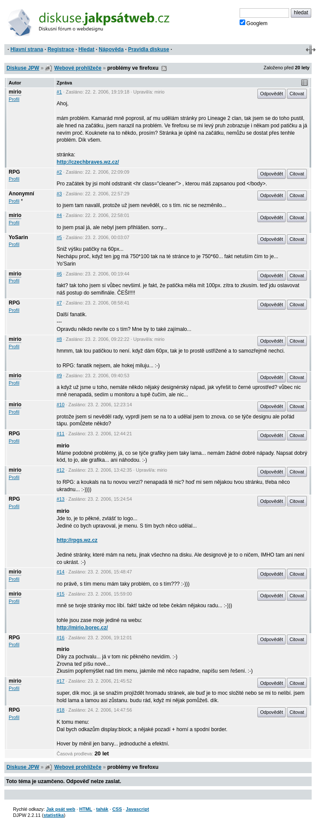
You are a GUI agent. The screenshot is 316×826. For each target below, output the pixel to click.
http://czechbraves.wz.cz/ (88, 162)
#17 (61, 680)
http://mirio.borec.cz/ (82, 628)
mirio (15, 92)
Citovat (297, 93)
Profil (14, 99)
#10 (61, 404)
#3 (59, 193)
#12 (61, 470)
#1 (59, 91)
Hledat (87, 49)
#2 (59, 172)
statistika (53, 815)
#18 (61, 710)
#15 (61, 593)
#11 (61, 433)
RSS (164, 68)
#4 (59, 215)
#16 (61, 637)
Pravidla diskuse (148, 49)
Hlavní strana (26, 49)
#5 (59, 237)
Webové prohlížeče (77, 68)
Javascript (137, 809)
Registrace (60, 49)
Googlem (254, 22)
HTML (85, 809)
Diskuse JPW (23, 68)
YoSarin (18, 237)
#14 (61, 571)
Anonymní (21, 194)
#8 (59, 339)
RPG (14, 172)
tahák (102, 809)
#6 (59, 273)
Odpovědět (271, 93)
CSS (117, 809)
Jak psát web (60, 809)
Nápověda (111, 49)
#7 (59, 302)
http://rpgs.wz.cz (77, 540)
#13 (61, 499)
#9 (59, 375)
